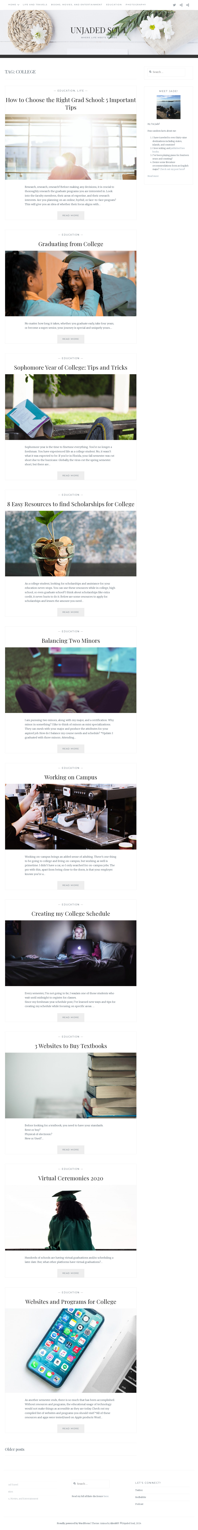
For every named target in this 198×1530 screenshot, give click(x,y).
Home (12, 4)
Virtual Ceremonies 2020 (70, 1178)
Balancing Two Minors (71, 640)
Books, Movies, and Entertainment (76, 4)
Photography (136, 4)
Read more (153, 176)
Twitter (139, 1490)
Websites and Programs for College (70, 1301)
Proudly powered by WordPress (73, 1523)
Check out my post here (172, 169)
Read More (73, 216)
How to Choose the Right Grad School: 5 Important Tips (71, 103)
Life (80, 90)
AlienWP (114, 1523)
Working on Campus (70, 777)
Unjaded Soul (99, 30)
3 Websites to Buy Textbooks (71, 1045)
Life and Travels (35, 4)
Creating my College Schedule (71, 913)
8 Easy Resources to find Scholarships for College (70, 504)
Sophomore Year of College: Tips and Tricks (70, 367)
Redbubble (140, 1497)
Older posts (14, 1449)
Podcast (139, 1504)
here (106, 1496)
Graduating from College (70, 244)
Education (114, 4)
